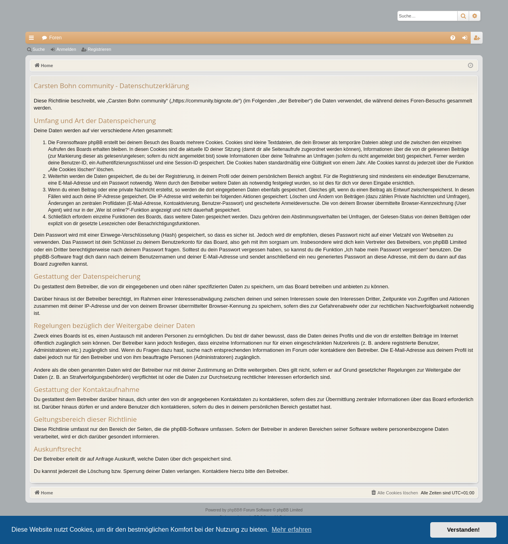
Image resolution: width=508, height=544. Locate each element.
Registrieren (99, 49)
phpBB (233, 510)
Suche (39, 49)
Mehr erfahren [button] (291, 529)
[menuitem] (453, 38)
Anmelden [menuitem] (466, 39)
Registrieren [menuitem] (478, 39)
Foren (55, 38)
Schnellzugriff (33, 39)
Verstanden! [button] (463, 530)
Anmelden (66, 49)
